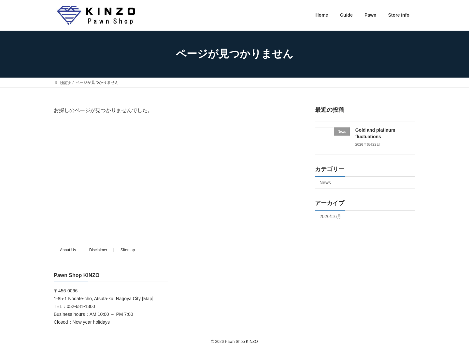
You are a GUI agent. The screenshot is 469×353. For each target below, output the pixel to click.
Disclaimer (98, 250)
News (325, 182)
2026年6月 (330, 216)
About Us (68, 250)
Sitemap (128, 250)
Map (147, 299)
